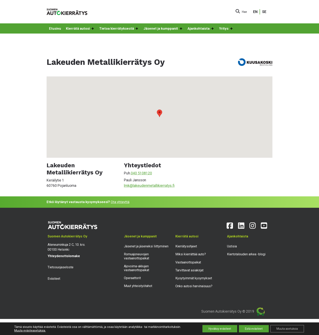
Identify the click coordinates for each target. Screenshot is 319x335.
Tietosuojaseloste (60, 267)
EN (255, 12)
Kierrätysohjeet (186, 246)
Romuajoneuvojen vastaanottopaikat (136, 256)
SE (264, 12)
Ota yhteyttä (120, 202)
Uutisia (232, 246)
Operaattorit (132, 278)
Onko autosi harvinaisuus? (193, 286)
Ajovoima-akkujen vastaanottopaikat (136, 268)
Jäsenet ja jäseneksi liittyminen (146, 246)
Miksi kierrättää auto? (190, 254)
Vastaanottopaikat (188, 262)
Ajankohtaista (201, 29)
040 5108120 (141, 173)
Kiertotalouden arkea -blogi (246, 254)
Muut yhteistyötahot (138, 286)
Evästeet (54, 279)
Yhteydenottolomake (64, 256)
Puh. (127, 173)
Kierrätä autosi (80, 29)
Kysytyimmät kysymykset (193, 278)
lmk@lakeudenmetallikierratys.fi (149, 186)
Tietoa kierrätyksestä (119, 29)
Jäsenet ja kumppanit (163, 29)
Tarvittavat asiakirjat (189, 270)
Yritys (226, 29)
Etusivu (55, 28)
